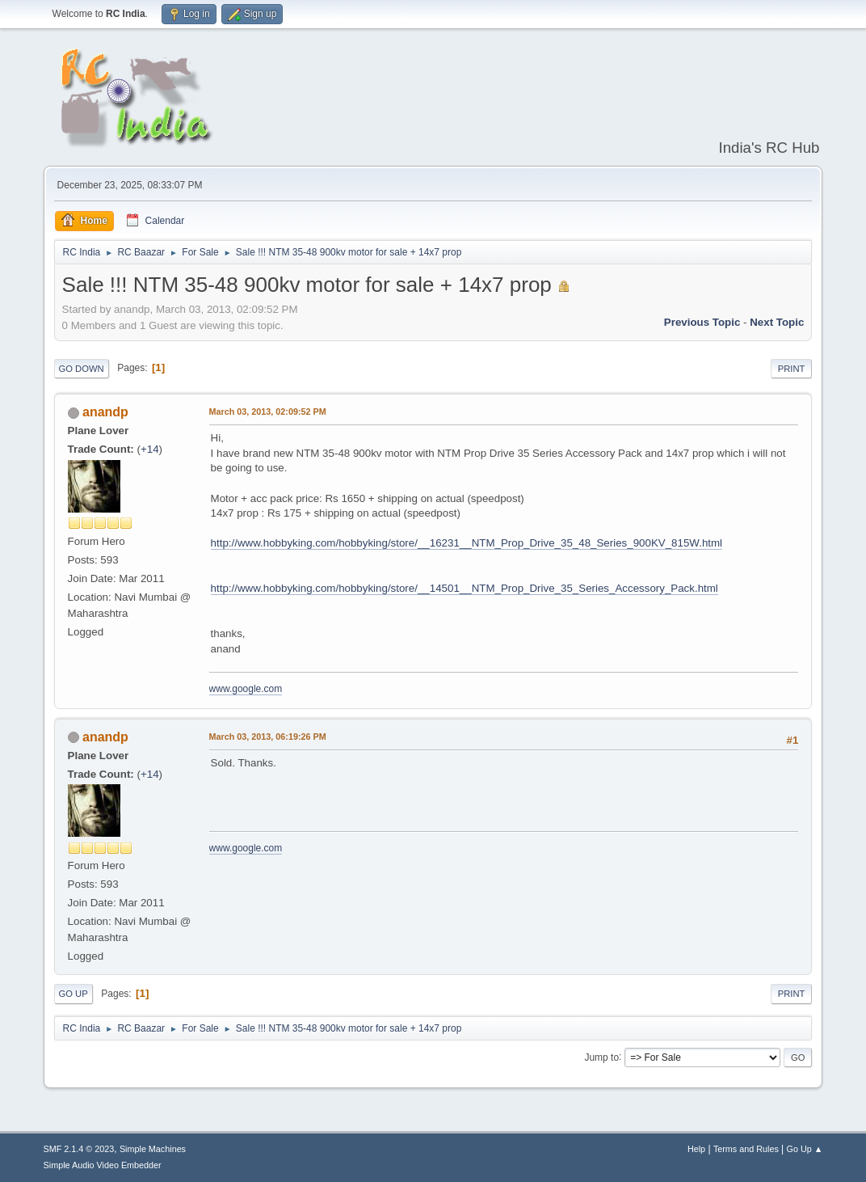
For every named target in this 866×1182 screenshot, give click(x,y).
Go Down (81, 369)
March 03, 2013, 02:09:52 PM (267, 411)
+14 (150, 449)
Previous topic (702, 322)
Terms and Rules (746, 1149)
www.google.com (246, 688)
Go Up (73, 993)
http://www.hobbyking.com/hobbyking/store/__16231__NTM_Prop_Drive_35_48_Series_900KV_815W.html (466, 543)
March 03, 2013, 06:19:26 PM (267, 736)
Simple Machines (153, 1149)
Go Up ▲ (805, 1149)
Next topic (777, 322)
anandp (105, 412)
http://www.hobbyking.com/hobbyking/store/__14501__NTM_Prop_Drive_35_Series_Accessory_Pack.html (464, 588)
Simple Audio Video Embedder (103, 1165)
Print (791, 369)
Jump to (601, 1056)
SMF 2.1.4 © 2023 (79, 1149)
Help (696, 1149)
